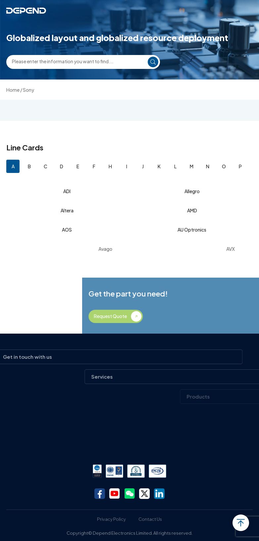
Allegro (192, 191)
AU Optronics (192, 230)
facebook (99, 493)
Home (13, 90)
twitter (144, 493)
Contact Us (150, 519)
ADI (67, 191)
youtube (114, 493)
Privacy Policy (111, 519)
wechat (129, 493)
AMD (192, 210)
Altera (67, 210)
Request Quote (163, 316)
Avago (130, 249)
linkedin (159, 493)
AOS (67, 230)
